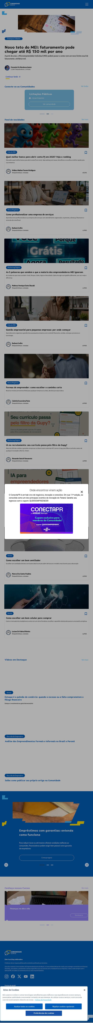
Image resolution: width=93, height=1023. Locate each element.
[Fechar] (84, 990)
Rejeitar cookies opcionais (63, 1006)
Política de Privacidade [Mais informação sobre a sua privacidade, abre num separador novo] (43, 1000)
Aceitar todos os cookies (24, 1006)
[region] (44, 1003)
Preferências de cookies (44, 1013)
